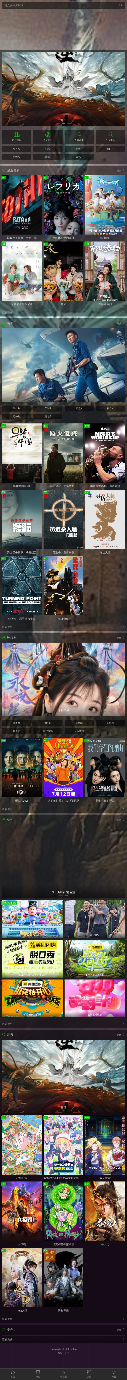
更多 (121, 170)
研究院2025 (22, 800)
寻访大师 (105, 552)
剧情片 (47, 156)
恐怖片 (16, 156)
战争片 (79, 156)
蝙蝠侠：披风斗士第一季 (22, 237)
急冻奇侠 (63, 618)
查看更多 (63, 313)
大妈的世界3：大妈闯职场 (63, 800)
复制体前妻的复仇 (63, 237)
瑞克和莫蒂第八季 (63, 1244)
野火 (63, 304)
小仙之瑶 (21, 1310)
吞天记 (105, 1244)
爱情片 (79, 148)
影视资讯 (48, 731)
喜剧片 (47, 148)
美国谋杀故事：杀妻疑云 (22, 552)
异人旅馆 (105, 1178)
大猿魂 (22, 1244)
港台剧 (79, 723)
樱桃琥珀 (105, 237)
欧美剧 (16, 731)
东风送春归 (105, 304)
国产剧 (47, 723)
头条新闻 (79, 731)
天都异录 (63, 1310)
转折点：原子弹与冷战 (21, 618)
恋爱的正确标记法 (22, 304)
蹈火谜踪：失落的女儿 (63, 486)
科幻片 (110, 148)
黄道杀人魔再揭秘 (63, 552)
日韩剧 (110, 723)
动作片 (16, 148)
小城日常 (21, 1178)
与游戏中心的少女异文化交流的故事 (65, 1178)
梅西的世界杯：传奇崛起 (105, 486)
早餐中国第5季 (22, 486)
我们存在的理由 (105, 800)
